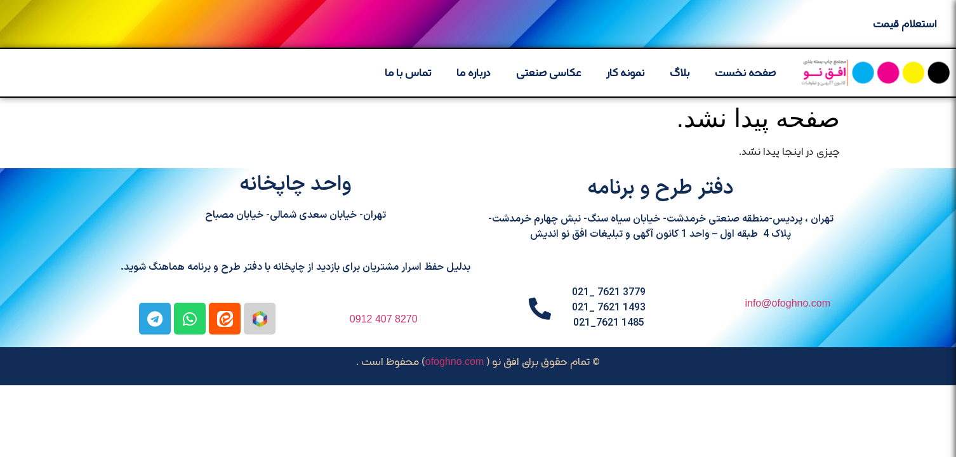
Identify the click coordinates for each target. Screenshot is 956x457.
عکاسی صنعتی (548, 72)
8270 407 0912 (384, 319)
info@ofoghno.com (787, 303)
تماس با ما (408, 72)
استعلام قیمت (905, 23)
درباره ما (473, 72)
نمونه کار (625, 72)
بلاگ (679, 72)
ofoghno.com (454, 361)
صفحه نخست (745, 72)
